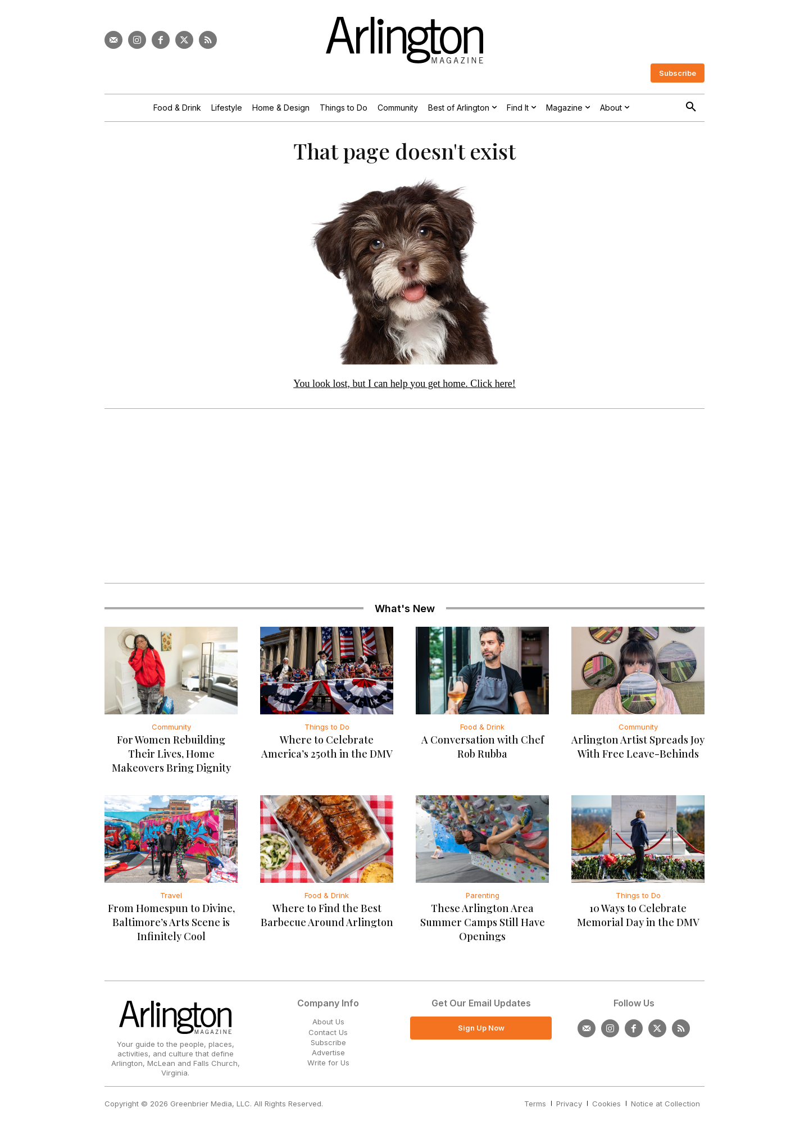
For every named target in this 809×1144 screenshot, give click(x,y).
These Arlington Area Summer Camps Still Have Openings (482, 928)
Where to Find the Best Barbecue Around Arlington (327, 921)
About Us (328, 1027)
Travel (171, 901)
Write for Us (328, 1068)
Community (171, 732)
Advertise (328, 1058)
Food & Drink (482, 732)
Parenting (482, 901)
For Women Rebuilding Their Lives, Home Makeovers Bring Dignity (171, 760)
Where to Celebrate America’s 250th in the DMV (327, 753)
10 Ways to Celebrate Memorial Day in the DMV (638, 921)
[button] (691, 107)
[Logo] (404, 40)
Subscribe (328, 1047)
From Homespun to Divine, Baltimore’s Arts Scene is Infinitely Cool (171, 928)
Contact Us (328, 1037)
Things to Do (326, 732)
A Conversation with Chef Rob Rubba (482, 753)
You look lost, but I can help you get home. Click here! (404, 389)
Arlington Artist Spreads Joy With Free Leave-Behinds (638, 753)
